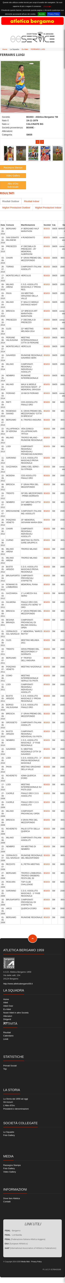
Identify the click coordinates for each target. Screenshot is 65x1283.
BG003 (47, 229)
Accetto (42, 14)
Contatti (7, 1201)
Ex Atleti (25, 49)
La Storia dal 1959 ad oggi (15, 1099)
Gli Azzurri (8, 1102)
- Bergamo (12, 1230)
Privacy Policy (53, 14)
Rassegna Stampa (13, 167)
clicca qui (47, 6)
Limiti (5, 1039)
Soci (5, 1022)
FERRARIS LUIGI (38, 49)
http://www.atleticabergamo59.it (18, 983)
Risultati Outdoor (10, 201)
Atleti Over (8, 1006)
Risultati (7, 1032)
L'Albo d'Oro (9, 1105)
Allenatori (7, 1016)
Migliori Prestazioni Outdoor (16, 207)
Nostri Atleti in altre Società (15, 1012)
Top (5, 1069)
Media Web (25, 1262)
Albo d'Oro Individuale (13, 185)
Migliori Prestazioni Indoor (48, 207)
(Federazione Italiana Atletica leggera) (25, 1239)
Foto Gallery (9, 1135)
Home (4, 49)
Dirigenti (7, 1019)
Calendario (8, 1035)
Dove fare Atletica (11, 1198)
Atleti (5, 1002)
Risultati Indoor (31, 201)
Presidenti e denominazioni (16, 1109)
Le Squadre (8, 1132)
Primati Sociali (10, 1065)
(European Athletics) (16, 1243)
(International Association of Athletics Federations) (30, 1248)
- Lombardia (13, 1235)
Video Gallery (13, 175)
